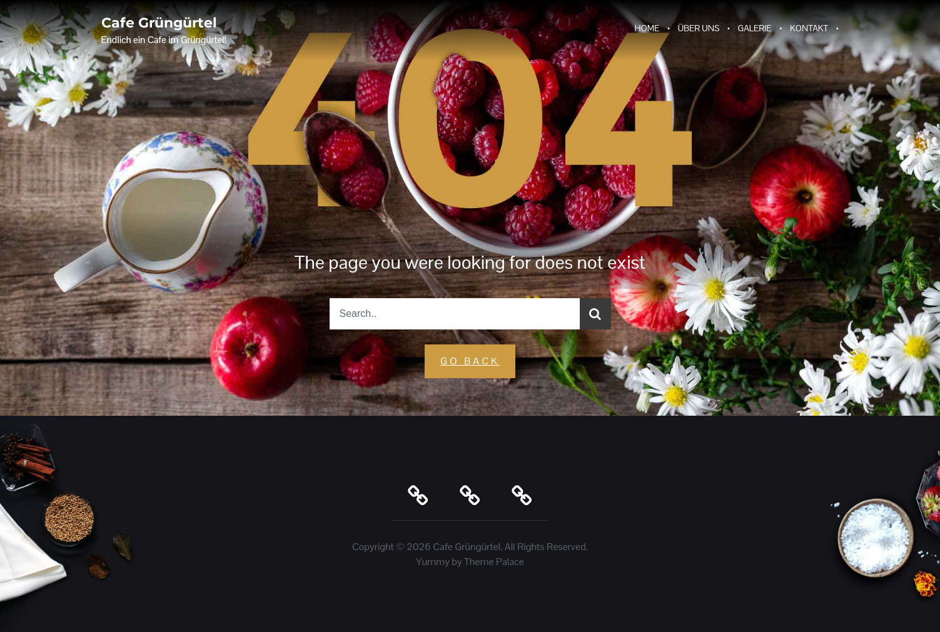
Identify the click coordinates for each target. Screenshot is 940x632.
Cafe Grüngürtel (159, 22)
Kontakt (809, 28)
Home (646, 28)
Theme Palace (494, 561)
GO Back (470, 361)
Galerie (755, 28)
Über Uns (699, 28)
